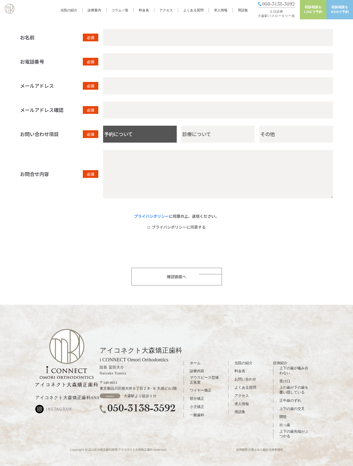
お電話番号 (32, 61)
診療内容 (197, 371)
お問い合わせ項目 (39, 134)
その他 (267, 134)
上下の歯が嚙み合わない (293, 370)
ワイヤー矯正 (201, 390)
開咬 (283, 417)
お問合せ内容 (34, 174)
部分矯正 (197, 398)
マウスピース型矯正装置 (204, 380)
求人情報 (220, 10)
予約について (118, 134)
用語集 (243, 10)
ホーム (195, 363)
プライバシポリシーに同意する (177, 227)
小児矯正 (197, 407)
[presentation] (176, 251)
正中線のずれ (290, 400)
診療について (196, 134)
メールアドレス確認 (42, 110)
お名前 (27, 37)
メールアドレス (37, 85)
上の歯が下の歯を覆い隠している (293, 390)
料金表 (144, 10)
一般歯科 (197, 415)
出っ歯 (284, 425)
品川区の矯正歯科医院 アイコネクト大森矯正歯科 (120, 449)
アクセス (166, 10)
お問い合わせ (245, 379)
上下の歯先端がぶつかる (293, 434)
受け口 (284, 381)
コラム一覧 (120, 10)
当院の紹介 (68, 10)
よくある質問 (193, 10)
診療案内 (94, 10)
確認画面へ (176, 276)
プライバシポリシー (151, 216)
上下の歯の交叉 (292, 409)
